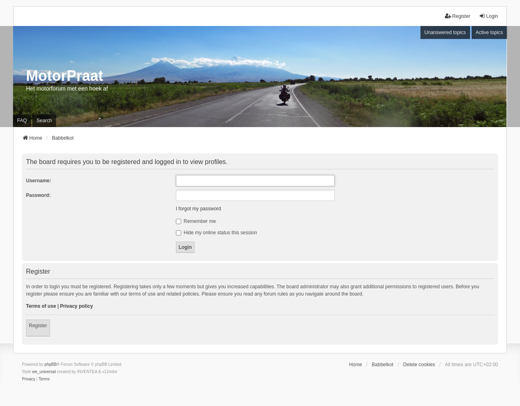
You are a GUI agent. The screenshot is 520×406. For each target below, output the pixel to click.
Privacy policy (76, 306)
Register (38, 325)
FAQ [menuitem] (22, 120)
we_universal (44, 371)
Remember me (196, 221)
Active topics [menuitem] (489, 32)
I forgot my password (198, 209)
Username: (38, 181)
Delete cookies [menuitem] (419, 364)
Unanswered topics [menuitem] (445, 32)
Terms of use (41, 306)
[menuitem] (28, 379)
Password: (38, 195)
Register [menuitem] (457, 16)
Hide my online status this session (216, 232)
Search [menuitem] (44, 120)
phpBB (51, 364)
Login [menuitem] (488, 16)
